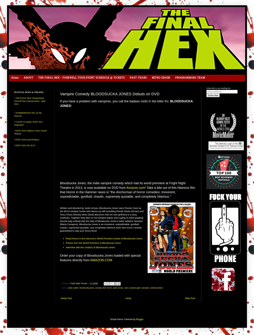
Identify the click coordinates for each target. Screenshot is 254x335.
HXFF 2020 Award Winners (27, 139)
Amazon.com (135, 188)
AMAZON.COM (101, 260)
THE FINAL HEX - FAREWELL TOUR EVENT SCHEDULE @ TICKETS (81, 78)
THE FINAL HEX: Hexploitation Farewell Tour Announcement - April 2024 (30, 101)
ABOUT (28, 78)
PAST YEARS (138, 78)
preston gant (135, 288)
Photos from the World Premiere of (93, 243)
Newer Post (66, 298)
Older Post (190, 298)
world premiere (156, 288)
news (126, 288)
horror (109, 288)
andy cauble (73, 288)
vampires (145, 288)
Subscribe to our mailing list (218, 88)
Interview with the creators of (90, 247)
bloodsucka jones (86, 288)
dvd (104, 288)
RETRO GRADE (161, 78)
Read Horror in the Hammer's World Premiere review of (104, 238)
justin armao (118, 288)
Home (15, 78)
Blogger (139, 319)
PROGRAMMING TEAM (190, 78)
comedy (98, 288)
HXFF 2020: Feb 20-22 (25, 145)
